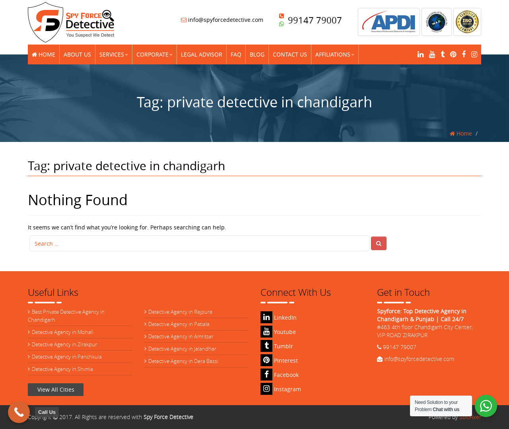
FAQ (236, 54)
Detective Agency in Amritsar (181, 336)
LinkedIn (278, 317)
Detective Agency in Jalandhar (182, 348)
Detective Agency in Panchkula (67, 356)
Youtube (278, 332)
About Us (77, 54)
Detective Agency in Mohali (62, 332)
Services (113, 54)
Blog (257, 54)
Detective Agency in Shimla (62, 369)
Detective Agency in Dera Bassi (183, 361)
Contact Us (290, 54)
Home (43, 54)
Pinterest (279, 360)
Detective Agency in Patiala (179, 324)
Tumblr (276, 346)
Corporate (154, 54)
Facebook (279, 375)
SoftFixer (470, 417)
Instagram (280, 389)
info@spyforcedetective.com (222, 19)
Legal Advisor (201, 54)
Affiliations (334, 54)
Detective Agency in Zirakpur (64, 344)
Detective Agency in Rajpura (180, 311)
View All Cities (55, 389)
